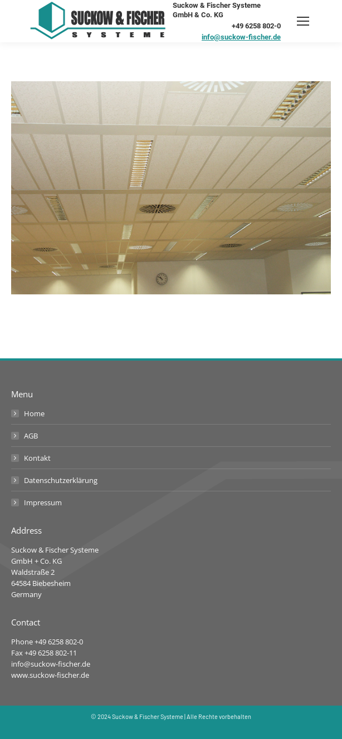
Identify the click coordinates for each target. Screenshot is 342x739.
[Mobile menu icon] (303, 21)
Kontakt (37, 458)
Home (34, 413)
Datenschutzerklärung (60, 480)
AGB (31, 436)
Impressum (43, 502)
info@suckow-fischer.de (241, 37)
